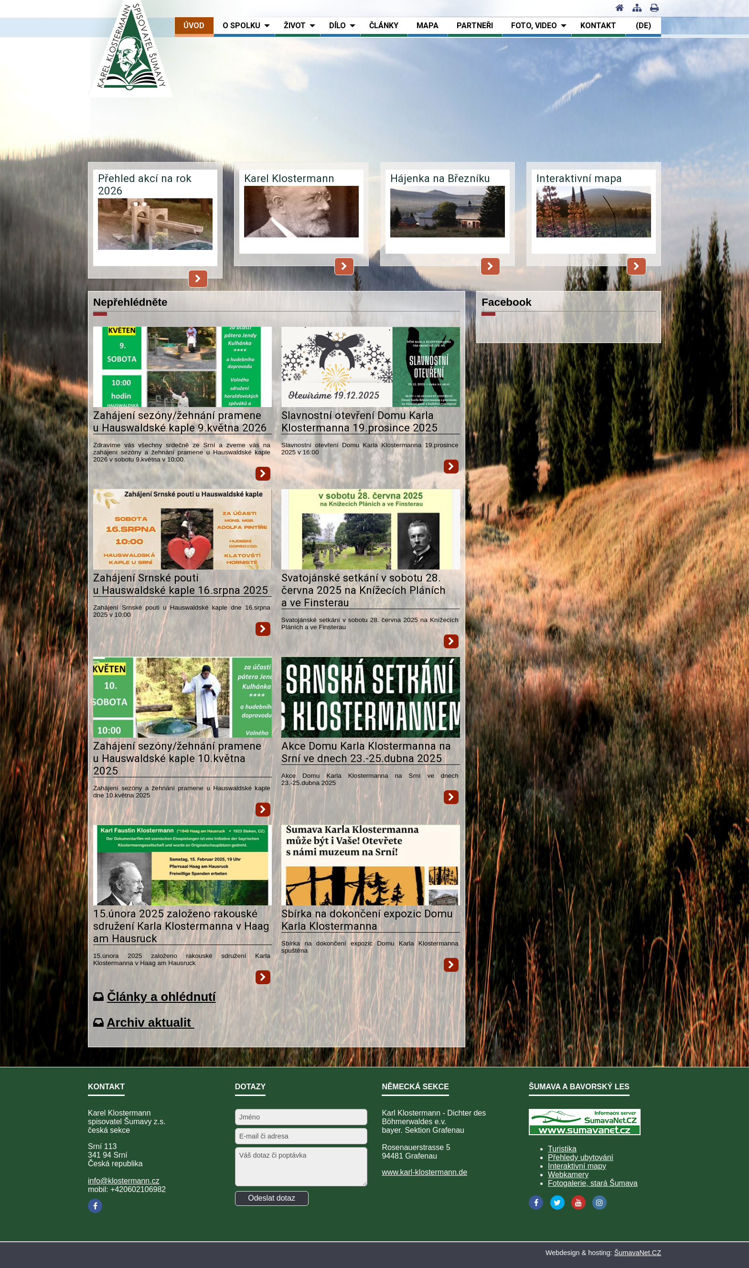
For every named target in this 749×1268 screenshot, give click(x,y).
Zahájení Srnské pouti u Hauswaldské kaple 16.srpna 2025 (180, 583)
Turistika (562, 1149)
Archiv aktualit (150, 1022)
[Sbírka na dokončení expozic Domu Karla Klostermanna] (370, 903)
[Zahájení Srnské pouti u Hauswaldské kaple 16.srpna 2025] (182, 567)
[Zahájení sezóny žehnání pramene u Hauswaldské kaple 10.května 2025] (182, 735)
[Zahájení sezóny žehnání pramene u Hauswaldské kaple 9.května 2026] (182, 404)
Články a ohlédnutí (161, 996)
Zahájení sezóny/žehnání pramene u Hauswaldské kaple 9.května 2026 (180, 421)
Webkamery (568, 1175)
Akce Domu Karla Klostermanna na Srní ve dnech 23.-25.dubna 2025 (366, 752)
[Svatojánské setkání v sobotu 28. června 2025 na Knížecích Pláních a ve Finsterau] (370, 567)
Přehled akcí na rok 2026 (145, 184)
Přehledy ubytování (580, 1157)
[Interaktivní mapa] (594, 219)
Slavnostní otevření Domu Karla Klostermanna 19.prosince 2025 (359, 421)
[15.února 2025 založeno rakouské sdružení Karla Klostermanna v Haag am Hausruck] (182, 903)
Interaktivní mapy (577, 1166)
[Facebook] (95, 1206)
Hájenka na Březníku (440, 178)
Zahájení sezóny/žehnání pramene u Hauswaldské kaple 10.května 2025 (177, 758)
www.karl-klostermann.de (424, 1172)
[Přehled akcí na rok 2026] (155, 231)
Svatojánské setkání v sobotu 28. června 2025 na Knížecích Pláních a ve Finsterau (363, 590)
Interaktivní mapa (579, 178)
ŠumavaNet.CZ (637, 1253)
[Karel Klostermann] (301, 219)
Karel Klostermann (289, 178)
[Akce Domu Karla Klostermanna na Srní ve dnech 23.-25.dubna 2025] (370, 735)
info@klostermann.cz (124, 1181)
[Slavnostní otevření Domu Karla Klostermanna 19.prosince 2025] (370, 404)
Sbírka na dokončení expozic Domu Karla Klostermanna (367, 919)
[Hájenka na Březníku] (447, 219)
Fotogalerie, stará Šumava (593, 1183)
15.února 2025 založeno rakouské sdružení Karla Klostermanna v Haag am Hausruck (181, 926)
